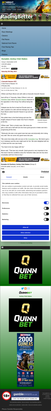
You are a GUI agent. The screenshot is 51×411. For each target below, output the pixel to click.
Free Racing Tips (8, 47)
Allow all (25, 227)
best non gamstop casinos (35, 404)
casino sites (25, 404)
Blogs (4, 51)
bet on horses (25, 402)
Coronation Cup (33, 139)
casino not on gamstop (15, 404)
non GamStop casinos (15, 402)
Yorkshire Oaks (6, 99)
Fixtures (4, 54)
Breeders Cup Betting (26, 243)
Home (4, 28)
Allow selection (25, 232)
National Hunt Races (9, 43)
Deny (25, 238)
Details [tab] (25, 177)
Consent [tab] (9, 177)
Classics (5, 36)
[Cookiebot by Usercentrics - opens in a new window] (41, 172)
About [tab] (42, 177)
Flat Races (5, 39)
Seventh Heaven (21, 99)
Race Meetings (7, 32)
